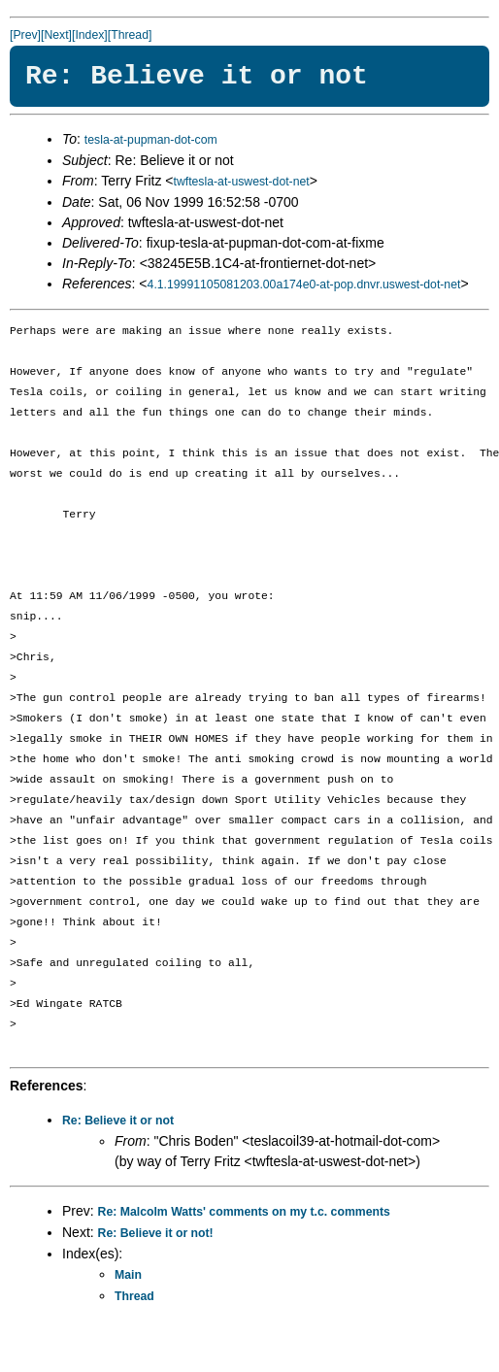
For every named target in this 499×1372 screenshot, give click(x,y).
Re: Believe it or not (118, 1120)
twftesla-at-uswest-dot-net (241, 181)
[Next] (56, 35)
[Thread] (130, 35)
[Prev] (25, 35)
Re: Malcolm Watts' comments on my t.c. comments (244, 1212)
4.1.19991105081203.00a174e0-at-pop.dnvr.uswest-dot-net (304, 284)
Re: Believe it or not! (156, 1233)
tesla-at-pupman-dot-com (150, 140)
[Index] (90, 35)
